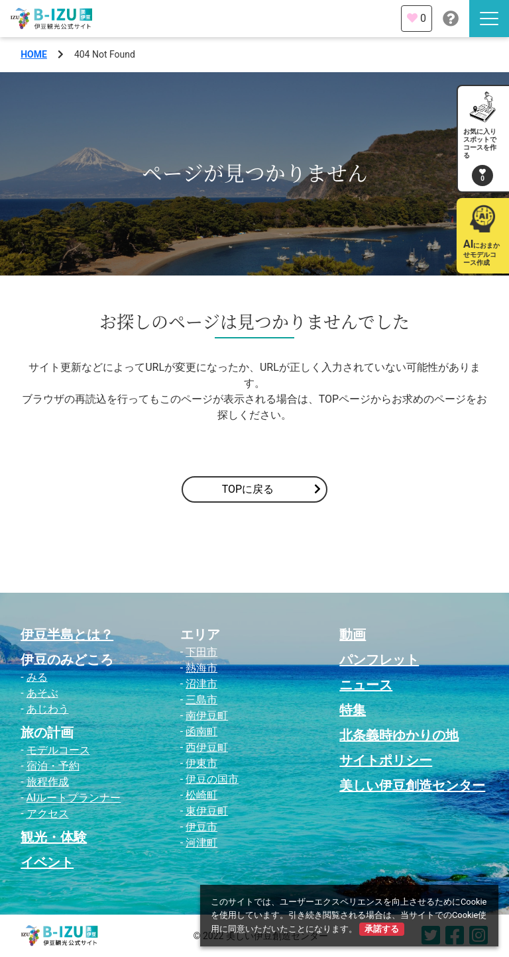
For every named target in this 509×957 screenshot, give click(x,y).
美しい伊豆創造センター (412, 785)
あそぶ (42, 693)
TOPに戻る (271, 489)
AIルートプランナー (74, 797)
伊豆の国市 (212, 779)
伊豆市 (201, 827)
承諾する (382, 929)
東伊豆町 (207, 811)
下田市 (201, 652)
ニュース (365, 685)
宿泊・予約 (53, 766)
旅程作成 (48, 782)
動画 (352, 634)
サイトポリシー (385, 760)
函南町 (201, 731)
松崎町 (201, 795)
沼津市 (201, 684)
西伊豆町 (207, 747)
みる (37, 677)
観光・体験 (54, 837)
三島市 (201, 699)
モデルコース (58, 750)
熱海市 (201, 668)
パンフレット (379, 660)
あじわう (48, 709)
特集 (352, 710)
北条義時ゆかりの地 (399, 735)
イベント (47, 862)
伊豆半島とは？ (67, 634)
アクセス (48, 813)
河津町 (201, 842)
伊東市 (201, 763)
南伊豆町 (207, 715)
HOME (34, 54)
